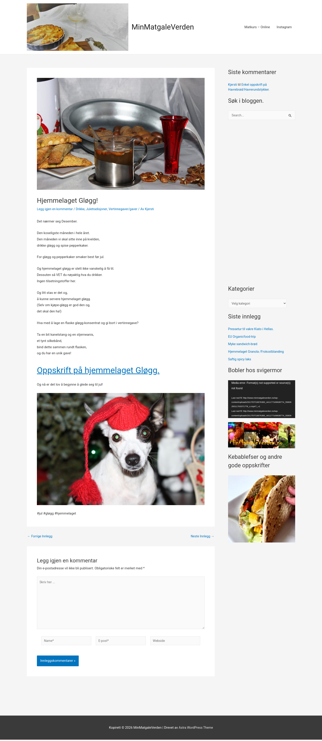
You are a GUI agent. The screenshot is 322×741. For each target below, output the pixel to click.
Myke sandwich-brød (243, 345)
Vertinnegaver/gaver (127, 209)
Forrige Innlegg (40, 536)
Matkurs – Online (257, 27)
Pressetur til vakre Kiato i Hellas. (252, 330)
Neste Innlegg (201, 536)
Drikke (82, 209)
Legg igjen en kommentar (56, 209)
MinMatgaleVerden (164, 27)
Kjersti (232, 85)
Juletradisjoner (99, 209)
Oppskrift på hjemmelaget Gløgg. (115, 369)
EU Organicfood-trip (242, 338)
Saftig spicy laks (240, 360)
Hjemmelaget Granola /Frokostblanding (257, 353)
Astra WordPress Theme (196, 729)
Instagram (284, 27)
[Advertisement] (261, 205)
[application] (261, 400)
